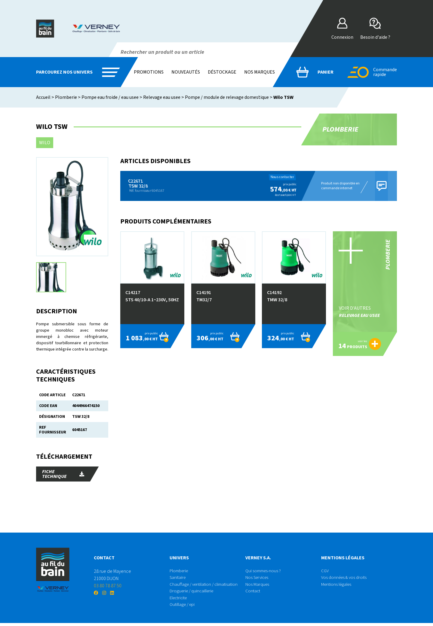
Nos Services (258, 578)
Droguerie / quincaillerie (193, 593)
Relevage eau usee (161, 97)
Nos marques (259, 72)
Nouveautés (185, 72)
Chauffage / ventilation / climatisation (206, 585)
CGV (325, 571)
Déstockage (222, 72)
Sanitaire (178, 578)
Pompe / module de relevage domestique (227, 97)
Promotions (149, 72)
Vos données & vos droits (345, 578)
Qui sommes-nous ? (264, 571)
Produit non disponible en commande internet (338, 186)
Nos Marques (257, 585)
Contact (253, 593)
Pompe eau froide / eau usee (110, 97)
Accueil (43, 97)
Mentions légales (337, 585)
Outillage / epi (184, 607)
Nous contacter (278, 177)
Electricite (180, 600)
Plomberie (66, 97)
